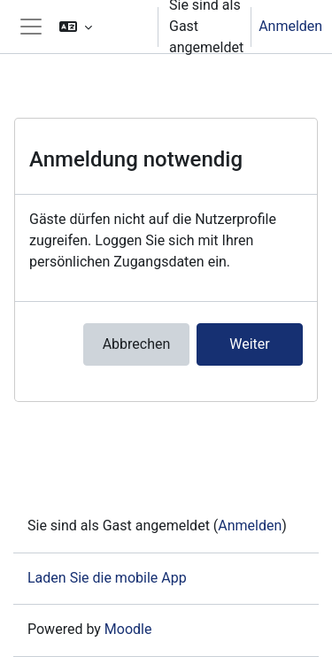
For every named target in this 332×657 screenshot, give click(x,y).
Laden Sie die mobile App (107, 577)
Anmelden (290, 26)
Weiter (249, 344)
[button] (101, 26)
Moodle (128, 629)
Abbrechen (137, 344)
